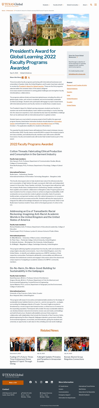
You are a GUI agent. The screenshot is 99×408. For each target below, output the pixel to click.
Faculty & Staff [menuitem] (57, 5)
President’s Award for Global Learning (31, 86)
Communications (64, 392)
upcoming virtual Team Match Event (41, 123)
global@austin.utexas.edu (77, 74)
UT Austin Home (63, 386)
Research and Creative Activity (77, 85)
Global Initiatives (72, 88)
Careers (61, 389)
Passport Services (46, 393)
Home (3, 10)
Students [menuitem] (45, 5)
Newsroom (10, 10)
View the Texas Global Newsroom (76, 56)
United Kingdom (72, 99)
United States (71, 105)
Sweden (69, 92)
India (68, 95)
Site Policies (82, 389)
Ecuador (69, 102)
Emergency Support (64, 395)
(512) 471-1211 (26, 393)
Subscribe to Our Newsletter (87, 392)
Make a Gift (13, 382)
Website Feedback (84, 395)
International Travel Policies (87, 386)
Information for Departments (67, 398)
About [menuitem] (85, 5)
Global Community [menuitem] (72, 5)
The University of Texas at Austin (48, 405)
